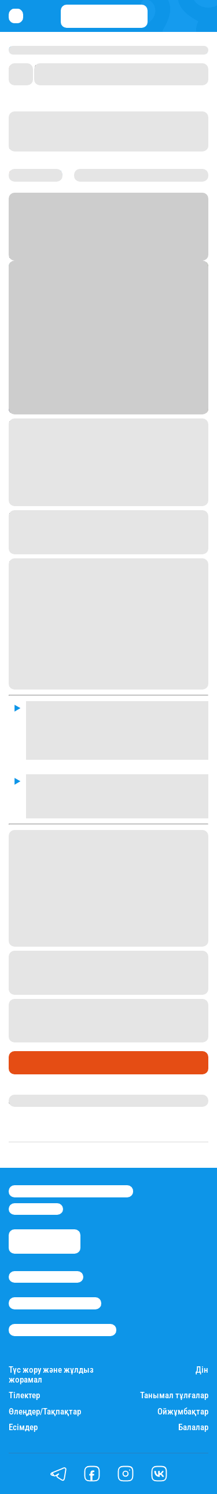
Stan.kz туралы (46, 1277)
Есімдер (23, 1427)
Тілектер (24, 1396)
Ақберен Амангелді (50, 1100)
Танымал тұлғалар (174, 1396)
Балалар (193, 1427)
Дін (202, 1370)
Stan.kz (77, 240)
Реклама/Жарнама (55, 1303)
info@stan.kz (36, 1209)
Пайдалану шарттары (62, 1330)
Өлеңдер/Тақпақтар (45, 1412)
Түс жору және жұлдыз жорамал (51, 1375)
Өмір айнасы (40, 1063)
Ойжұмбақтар (182, 1412)
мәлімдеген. (128, 939)
